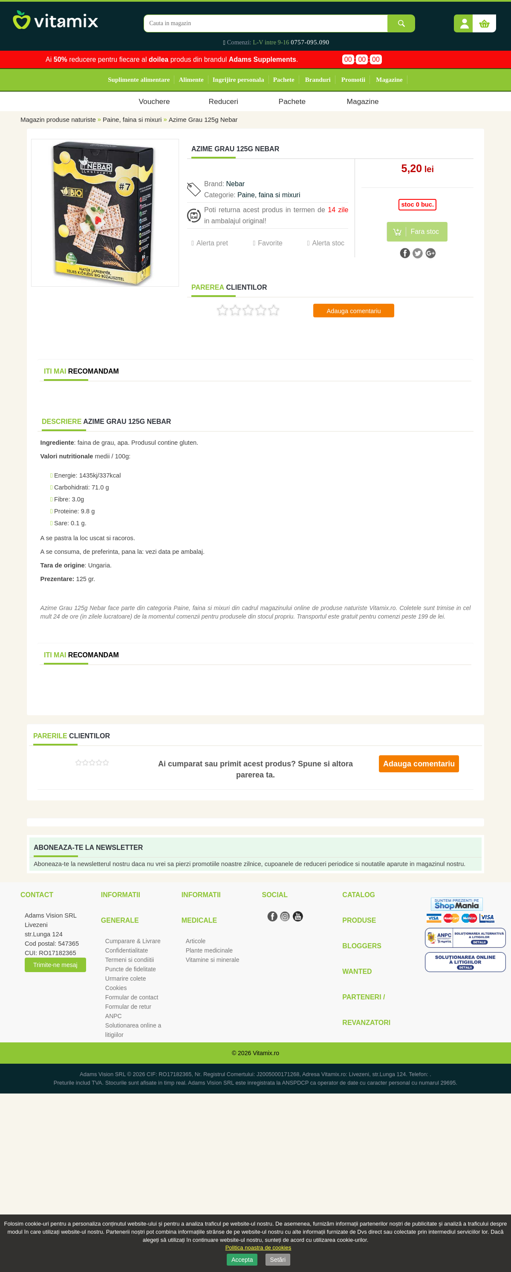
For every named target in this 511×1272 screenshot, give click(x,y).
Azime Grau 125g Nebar (203, 119)
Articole (196, 941)
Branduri (318, 79)
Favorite (270, 243)
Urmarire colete (125, 978)
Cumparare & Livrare (133, 941)
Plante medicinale (209, 950)
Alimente (191, 79)
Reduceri (223, 101)
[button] (464, 20)
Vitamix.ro (266, 1053)
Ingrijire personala (238, 79)
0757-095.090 (310, 42)
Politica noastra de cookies (258, 1247)
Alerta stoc (328, 243)
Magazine (389, 79)
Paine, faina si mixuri (133, 119)
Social (274, 894)
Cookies (116, 987)
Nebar (235, 183)
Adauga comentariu (354, 311)
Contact (36, 894)
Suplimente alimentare (139, 79)
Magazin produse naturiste (58, 119)
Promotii (353, 79)
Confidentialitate (126, 950)
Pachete (283, 79)
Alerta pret (212, 243)
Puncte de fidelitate (130, 969)
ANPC (113, 1016)
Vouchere (154, 101)
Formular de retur (128, 1006)
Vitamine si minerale (213, 959)
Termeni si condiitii (129, 959)
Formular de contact (132, 997)
